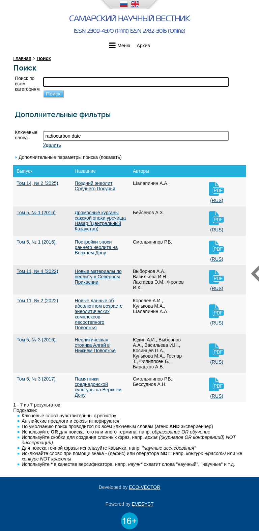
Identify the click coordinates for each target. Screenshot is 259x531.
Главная (22, 58)
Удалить (52, 145)
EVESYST (143, 504)
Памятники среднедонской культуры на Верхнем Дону (98, 387)
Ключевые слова (26, 135)
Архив (143, 45)
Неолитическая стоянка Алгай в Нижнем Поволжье (95, 345)
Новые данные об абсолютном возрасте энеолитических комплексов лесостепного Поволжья (99, 314)
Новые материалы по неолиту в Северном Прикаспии (98, 277)
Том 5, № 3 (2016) (36, 339)
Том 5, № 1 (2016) (36, 212)
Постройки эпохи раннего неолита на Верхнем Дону (96, 247)
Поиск (43, 58)
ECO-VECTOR (144, 487)
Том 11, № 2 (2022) (37, 300)
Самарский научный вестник (129, 19)
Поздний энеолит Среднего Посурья (95, 185)
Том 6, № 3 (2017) (36, 379)
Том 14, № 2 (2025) (37, 183)
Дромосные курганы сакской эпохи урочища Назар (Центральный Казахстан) (100, 220)
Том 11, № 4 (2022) (37, 271)
